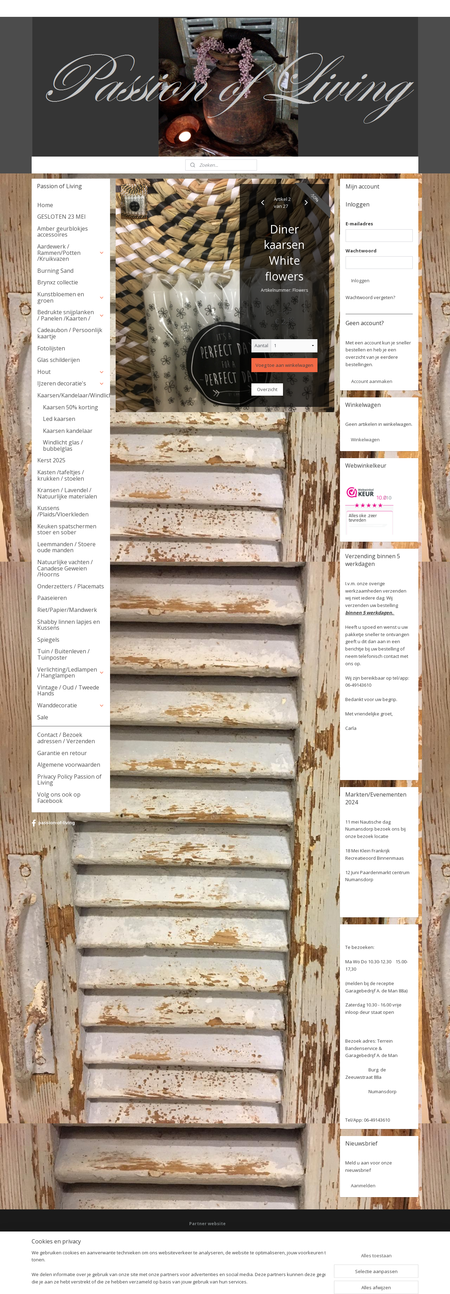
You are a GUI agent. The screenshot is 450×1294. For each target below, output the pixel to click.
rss (215, 1281)
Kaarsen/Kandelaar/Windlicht (73, 395)
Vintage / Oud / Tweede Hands (68, 691)
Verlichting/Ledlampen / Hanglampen (70, 673)
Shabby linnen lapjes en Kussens (68, 625)
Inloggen (360, 280)
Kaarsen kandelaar (67, 431)
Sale (42, 717)
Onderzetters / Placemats (70, 586)
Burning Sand (55, 271)
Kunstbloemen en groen (70, 297)
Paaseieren (52, 598)
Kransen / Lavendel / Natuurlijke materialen (67, 493)
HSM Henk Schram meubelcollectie (223, 1248)
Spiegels (48, 639)
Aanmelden (363, 1185)
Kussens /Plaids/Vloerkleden (63, 511)
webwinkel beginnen (242, 1281)
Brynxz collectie (57, 282)
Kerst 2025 (51, 460)
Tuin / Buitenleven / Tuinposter (63, 654)
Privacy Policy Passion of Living (69, 780)
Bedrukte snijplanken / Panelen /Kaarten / (70, 315)
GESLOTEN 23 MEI (61, 216)
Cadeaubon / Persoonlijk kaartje (69, 333)
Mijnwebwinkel (304, 1281)
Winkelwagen (365, 439)
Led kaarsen (59, 419)
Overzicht (267, 389)
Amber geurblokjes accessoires (62, 232)
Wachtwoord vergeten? (370, 297)
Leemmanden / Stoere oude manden (66, 547)
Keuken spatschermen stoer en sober (66, 529)
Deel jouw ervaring (207, 1241)
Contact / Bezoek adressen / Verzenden (66, 738)
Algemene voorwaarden (68, 764)
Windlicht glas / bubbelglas (63, 445)
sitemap (200, 1281)
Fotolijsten (51, 348)
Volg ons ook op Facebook (59, 798)
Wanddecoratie (70, 705)
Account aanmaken (371, 381)
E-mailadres (359, 223)
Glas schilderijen (58, 360)
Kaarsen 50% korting (70, 407)
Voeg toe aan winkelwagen (284, 365)
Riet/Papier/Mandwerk (67, 610)
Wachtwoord (361, 250)
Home (45, 205)
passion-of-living (53, 823)
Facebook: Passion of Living (216, 1234)
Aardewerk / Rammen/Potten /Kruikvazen (70, 253)
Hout (70, 372)
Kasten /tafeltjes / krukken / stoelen (60, 475)
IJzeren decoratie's (70, 383)
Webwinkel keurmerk (210, 1254)
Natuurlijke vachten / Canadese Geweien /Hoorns (65, 568)
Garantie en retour (62, 753)
